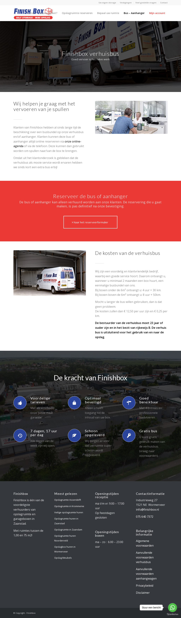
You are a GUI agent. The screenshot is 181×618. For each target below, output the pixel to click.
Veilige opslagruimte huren (68, 512)
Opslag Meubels (63, 557)
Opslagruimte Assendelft (67, 499)
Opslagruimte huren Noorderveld (65, 538)
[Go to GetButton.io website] (172, 614)
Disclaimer (143, 593)
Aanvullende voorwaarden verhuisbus (145, 557)
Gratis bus (148, 431)
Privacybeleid (144, 586)
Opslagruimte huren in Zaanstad (66, 521)
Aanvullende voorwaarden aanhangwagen (146, 573)
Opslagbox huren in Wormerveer (64, 549)
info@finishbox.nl (147, 509)
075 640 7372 (144, 517)
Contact (164, 2)
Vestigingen (126, 2)
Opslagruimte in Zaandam (68, 529)
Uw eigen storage (107, 2)
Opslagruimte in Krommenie (69, 506)
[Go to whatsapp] (172, 607)
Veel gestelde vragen (145, 2)
